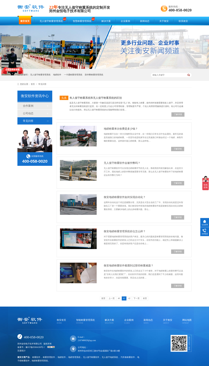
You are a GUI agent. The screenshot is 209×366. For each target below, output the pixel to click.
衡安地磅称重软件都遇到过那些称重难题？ (128, 265)
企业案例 (125, 21)
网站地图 (187, 321)
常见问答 (42, 84)
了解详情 (178, 114)
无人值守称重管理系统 (52, 19)
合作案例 (28, 105)
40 (119, 298)
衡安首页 (25, 21)
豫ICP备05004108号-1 (35, 347)
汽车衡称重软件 (128, 357)
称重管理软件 (49, 357)
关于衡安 (164, 21)
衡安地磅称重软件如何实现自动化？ (125, 197)
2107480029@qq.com (87, 340)
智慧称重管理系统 (83, 19)
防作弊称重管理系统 (94, 75)
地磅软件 (57, 75)
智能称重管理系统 (85, 321)
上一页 (112, 298)
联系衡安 (183, 21)
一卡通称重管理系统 (73, 75)
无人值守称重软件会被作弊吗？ (122, 162)
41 (124, 298)
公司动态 (28, 113)
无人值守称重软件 (91, 357)
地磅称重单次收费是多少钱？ (121, 128)
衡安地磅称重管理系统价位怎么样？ (125, 231)
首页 (33, 84)
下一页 (137, 298)
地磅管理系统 (74, 357)
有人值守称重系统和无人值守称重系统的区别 (96, 97)
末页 (145, 298)
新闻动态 (144, 21)
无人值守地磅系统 (110, 357)
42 (129, 298)
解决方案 (106, 21)
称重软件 (36, 357)
